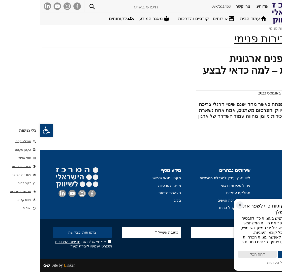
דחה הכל (216, 254)
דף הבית (272, 28)
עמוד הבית (271, 178)
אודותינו (273, 185)
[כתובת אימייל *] (111, 232)
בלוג (137, 200)
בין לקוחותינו (269, 193)
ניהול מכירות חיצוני (195, 185)
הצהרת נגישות (130, 193)
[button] (6, 130)
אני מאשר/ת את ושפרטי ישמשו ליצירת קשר (43, 244)
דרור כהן (261, 93)
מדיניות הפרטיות (27, 242)
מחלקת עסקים (198, 193)
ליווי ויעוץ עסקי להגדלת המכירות (185, 178)
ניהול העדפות (236, 263)
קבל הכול (256, 254)
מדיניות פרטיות (129, 185)
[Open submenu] (184, 19)
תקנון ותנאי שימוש (127, 178)
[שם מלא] (180, 232)
